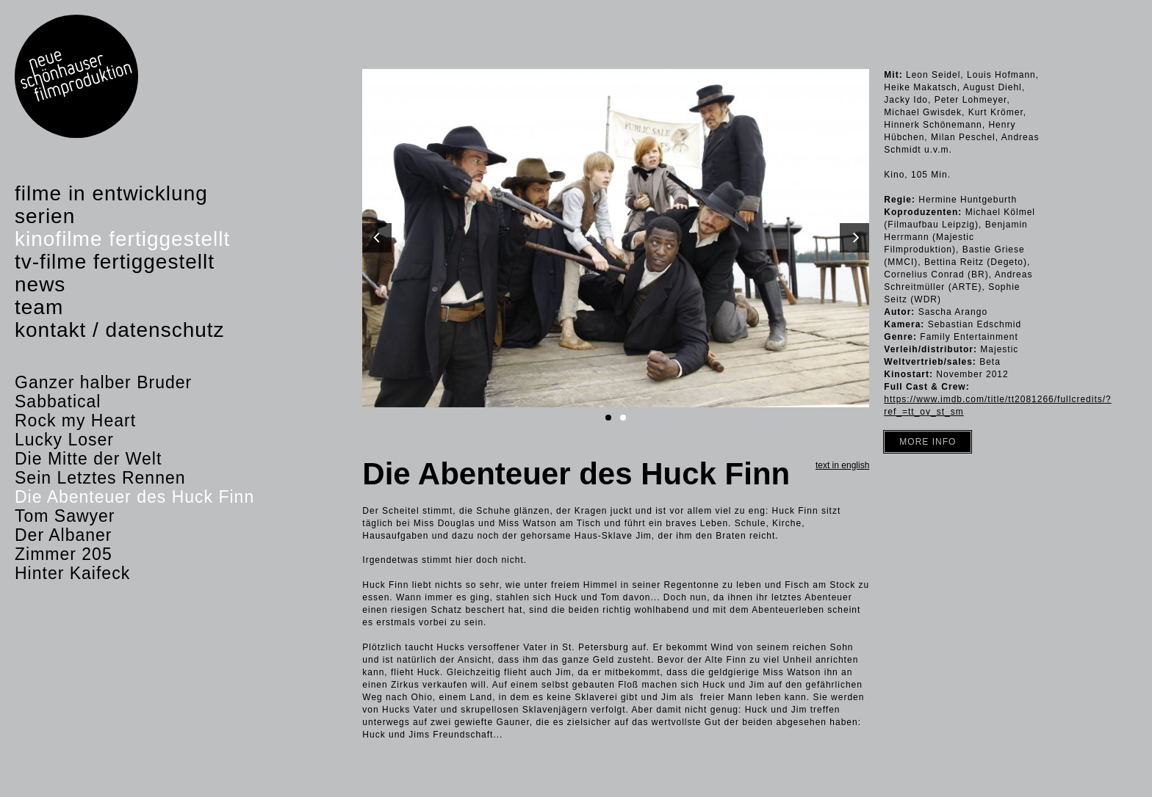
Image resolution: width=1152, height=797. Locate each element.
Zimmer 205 (63, 554)
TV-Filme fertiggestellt (115, 261)
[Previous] (377, 237)
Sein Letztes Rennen (100, 477)
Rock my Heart (75, 420)
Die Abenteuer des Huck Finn (134, 496)
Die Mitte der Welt (88, 458)
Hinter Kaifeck (72, 573)
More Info (927, 442)
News (40, 284)
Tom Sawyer (65, 515)
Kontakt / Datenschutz (120, 330)
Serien (45, 216)
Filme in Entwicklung (111, 193)
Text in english (842, 465)
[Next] (854, 237)
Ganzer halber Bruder (103, 382)
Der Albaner (63, 535)
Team (39, 307)
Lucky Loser (64, 439)
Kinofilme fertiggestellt (122, 239)
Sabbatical (58, 401)
